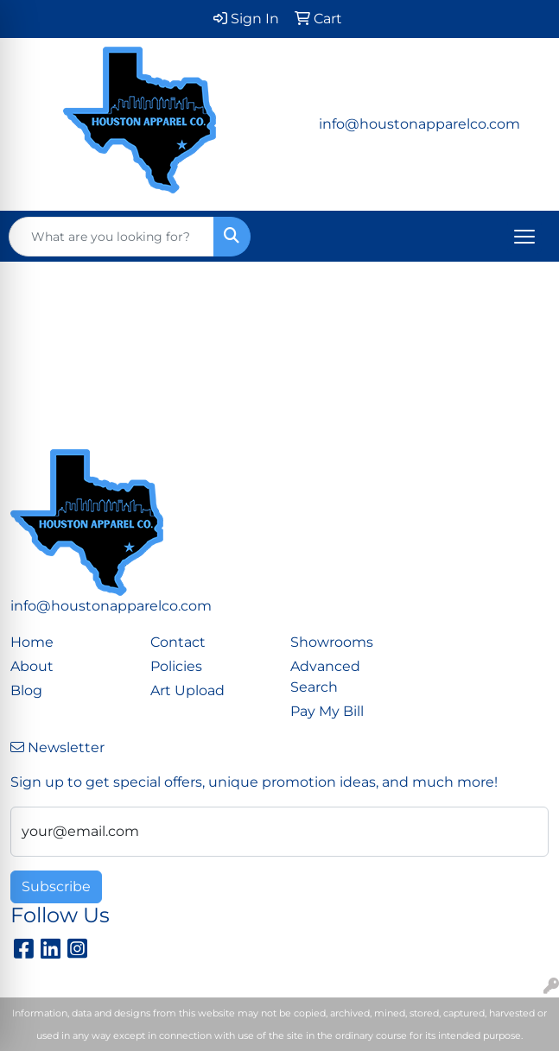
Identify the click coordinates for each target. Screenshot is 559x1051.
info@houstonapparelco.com (419, 124)
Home (32, 642)
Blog (26, 690)
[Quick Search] (111, 236)
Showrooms (331, 642)
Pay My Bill (327, 711)
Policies (176, 666)
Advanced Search (325, 676)
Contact (178, 642)
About (32, 666)
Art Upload (187, 690)
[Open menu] (524, 236)
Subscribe (56, 886)
